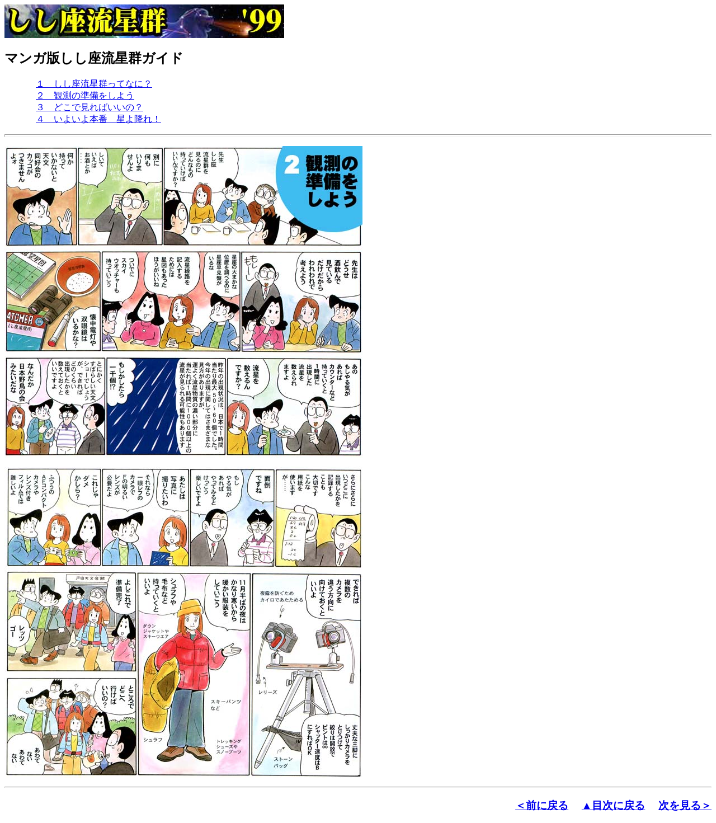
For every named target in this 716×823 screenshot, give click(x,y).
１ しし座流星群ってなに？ (94, 83)
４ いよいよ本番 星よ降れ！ (98, 119)
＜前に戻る (541, 805)
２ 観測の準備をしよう (85, 95)
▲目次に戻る (614, 805)
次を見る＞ (685, 805)
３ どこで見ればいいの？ (89, 107)
